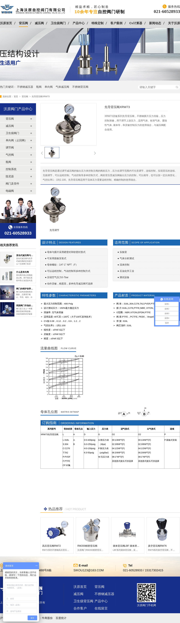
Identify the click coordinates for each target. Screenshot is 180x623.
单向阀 (49, 86)
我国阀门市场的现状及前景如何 (31, 305)
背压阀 (23, 23)
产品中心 (79, 23)
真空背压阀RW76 (157, 546)
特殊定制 (98, 23)
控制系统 (11, 169)
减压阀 (39, 23)
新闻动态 (155, 23)
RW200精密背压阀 (87, 546)
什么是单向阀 (22, 272)
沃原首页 (6, 23)
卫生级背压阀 (83, 601)
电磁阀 (10, 190)
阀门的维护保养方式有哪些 (28, 288)
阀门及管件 (12, 183)
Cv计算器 (135, 23)
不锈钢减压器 (25, 86)
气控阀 (10, 154)
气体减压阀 (62, 86)
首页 (16, 96)
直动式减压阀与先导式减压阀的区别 (33, 255)
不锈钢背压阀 (80, 86)
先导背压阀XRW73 (41, 96)
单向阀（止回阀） (16, 140)
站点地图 (80, 615)
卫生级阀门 (58, 23)
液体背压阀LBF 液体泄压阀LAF (129, 546)
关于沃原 (174, 23)
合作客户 (80, 608)
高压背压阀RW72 (51, 546)
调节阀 (10, 147)
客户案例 (116, 23)
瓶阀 (39, 86)
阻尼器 (10, 176)
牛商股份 (47, 618)
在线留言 (101, 608)
